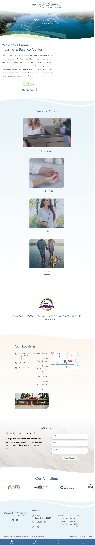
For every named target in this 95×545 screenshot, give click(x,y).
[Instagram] (17, 520)
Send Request (69, 458)
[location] (65, 361)
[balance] (46, 257)
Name (55, 435)
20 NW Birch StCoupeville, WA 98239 (24, 355)
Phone (55, 450)
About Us (28, 83)
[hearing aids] (46, 176)
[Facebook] (12, 520)
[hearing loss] (47, 136)
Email (55, 442)
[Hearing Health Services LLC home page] (47, 5)
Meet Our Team (28, 90)
